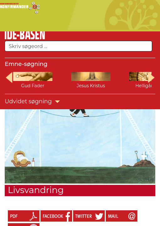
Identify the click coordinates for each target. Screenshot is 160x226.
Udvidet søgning (32, 101)
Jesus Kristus (91, 86)
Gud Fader (33, 86)
